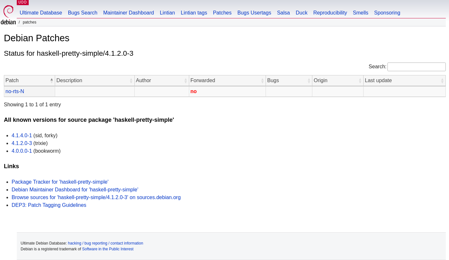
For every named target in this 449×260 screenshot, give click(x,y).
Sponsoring (387, 12)
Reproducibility (330, 12)
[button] (52, 80)
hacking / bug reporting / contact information (105, 243)
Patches (222, 12)
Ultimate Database (41, 12)
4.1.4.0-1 (22, 135)
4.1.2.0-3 (22, 143)
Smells (360, 12)
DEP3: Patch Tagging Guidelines (49, 205)
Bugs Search (83, 12)
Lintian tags (194, 12)
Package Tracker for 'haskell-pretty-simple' (60, 182)
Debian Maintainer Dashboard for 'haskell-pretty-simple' (75, 189)
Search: (377, 66)
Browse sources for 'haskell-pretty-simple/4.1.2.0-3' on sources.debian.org (96, 197)
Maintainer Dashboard (128, 12)
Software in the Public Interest (107, 249)
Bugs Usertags (254, 12)
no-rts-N (14, 91)
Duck (301, 12)
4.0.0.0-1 (22, 151)
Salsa (283, 12)
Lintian (167, 12)
